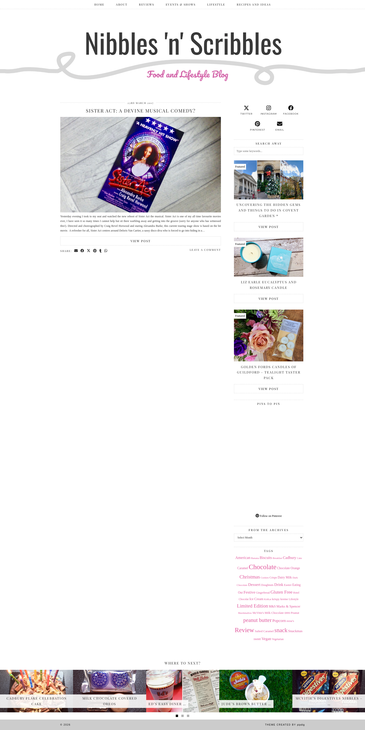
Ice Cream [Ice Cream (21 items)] (256, 599)
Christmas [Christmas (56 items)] (250, 577)
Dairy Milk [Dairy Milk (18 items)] (285, 577)
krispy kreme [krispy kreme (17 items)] (280, 599)
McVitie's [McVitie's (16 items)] (258, 612)
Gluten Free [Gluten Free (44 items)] (281, 592)
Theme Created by (285, 724)
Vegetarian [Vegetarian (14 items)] (278, 639)
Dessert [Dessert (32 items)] (254, 584)
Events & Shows (181, 4)
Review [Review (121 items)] (244, 630)
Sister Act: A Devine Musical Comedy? (141, 110)
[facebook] (291, 110)
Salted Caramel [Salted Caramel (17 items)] (264, 631)
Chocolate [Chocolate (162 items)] (262, 567)
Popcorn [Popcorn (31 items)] (279, 620)
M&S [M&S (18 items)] (272, 606)
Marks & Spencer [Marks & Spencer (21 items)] (289, 606)
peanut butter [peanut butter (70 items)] (257, 620)
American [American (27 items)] (242, 557)
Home (99, 4)
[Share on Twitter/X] (89, 251)
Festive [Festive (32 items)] (249, 592)
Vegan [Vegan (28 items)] (266, 639)
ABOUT (121, 4)
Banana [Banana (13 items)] (255, 558)
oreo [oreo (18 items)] (287, 612)
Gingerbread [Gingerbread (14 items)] (263, 592)
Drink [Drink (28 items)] (278, 584)
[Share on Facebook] (82, 251)
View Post (141, 241)
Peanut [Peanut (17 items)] (295, 612)
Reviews (146, 4)
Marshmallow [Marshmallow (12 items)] (245, 613)
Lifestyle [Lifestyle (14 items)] (293, 599)
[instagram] (268, 110)
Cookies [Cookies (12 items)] (265, 577)
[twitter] (246, 110)
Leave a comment (205, 249)
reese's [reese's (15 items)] (290, 621)
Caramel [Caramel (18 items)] (242, 568)
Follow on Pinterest (269, 516)
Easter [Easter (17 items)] (288, 585)
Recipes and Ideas (254, 4)
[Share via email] (76, 251)
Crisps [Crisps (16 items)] (273, 577)
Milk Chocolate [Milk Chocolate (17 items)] (274, 612)
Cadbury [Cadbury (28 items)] (289, 557)
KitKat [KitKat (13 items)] (267, 599)
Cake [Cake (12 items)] (299, 558)
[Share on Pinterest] (95, 251)
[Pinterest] (251, 424)
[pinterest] (258, 126)
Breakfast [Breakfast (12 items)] (277, 558)
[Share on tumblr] (100, 251)
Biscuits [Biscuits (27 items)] (266, 557)
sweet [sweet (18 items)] (257, 639)
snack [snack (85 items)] (280, 630)
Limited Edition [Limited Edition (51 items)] (252, 606)
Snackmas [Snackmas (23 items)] (295, 631)
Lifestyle (216, 4)
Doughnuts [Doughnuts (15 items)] (267, 585)
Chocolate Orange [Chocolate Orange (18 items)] (288, 568)
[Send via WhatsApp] (106, 251)
